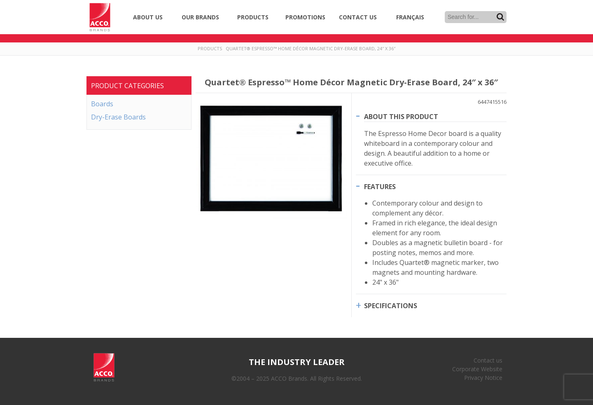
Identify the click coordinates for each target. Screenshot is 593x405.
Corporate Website (477, 369)
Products (252, 17)
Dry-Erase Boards (118, 117)
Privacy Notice (483, 378)
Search (500, 17)
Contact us (488, 360)
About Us (148, 17)
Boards (102, 103)
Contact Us (358, 17)
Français (410, 17)
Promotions (305, 17)
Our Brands (200, 17)
